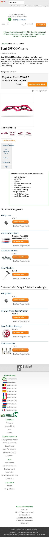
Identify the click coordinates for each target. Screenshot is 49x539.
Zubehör (6, 158)
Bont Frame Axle (8, 343)
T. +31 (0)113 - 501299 (25, 518)
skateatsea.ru (11, 404)
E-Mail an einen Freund (8, 53)
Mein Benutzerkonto (17, 6)
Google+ (23, 366)
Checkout (39, 6)
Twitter (26, 366)
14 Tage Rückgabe (29, 36)
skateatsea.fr (11, 394)
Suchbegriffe (21, 532)
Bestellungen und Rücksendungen (14, 534)
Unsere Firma (9, 426)
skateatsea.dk (12, 388)
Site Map (13, 532)
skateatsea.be (12, 385)
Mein (9, 449)
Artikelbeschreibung (7, 141)
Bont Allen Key (7, 268)
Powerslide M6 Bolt (9, 250)
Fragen (6, 167)
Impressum (9, 478)
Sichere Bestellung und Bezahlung (18, 34)
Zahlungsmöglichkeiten (10, 440)
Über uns (9, 423)
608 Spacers (6, 215)
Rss (19, 369)
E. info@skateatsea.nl (24, 520)
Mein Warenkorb (30, 6)
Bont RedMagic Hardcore (11, 326)
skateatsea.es (12, 391)
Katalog (3, 23)
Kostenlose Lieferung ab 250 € (16, 32)
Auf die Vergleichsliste (40, 91)
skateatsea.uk (12, 410)
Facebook (19, 366)
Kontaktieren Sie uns (33, 534)
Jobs (9, 429)
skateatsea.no (12, 401)
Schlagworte (6, 162)
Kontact (9, 486)
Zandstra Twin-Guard (10, 233)
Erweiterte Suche (32, 532)
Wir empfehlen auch (6, 151)
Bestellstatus (9, 446)
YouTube (30, 366)
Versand (9, 432)
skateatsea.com (11, 379)
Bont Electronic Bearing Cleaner (14, 311)
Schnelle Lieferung (38, 32)
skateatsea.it (11, 398)
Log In (46, 6)
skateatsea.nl (11, 382)
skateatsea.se (12, 407)
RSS (43, 534)
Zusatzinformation (7, 145)
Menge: (18, 84)
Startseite (5, 43)
